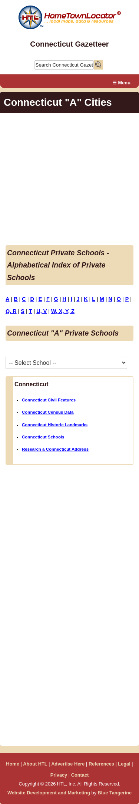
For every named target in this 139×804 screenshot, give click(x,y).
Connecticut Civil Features (49, 400)
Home (12, 764)
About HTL (35, 764)
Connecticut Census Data (48, 412)
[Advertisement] (69, 180)
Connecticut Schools (43, 437)
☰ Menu (121, 82)
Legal (124, 764)
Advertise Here (68, 764)
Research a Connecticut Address (55, 449)
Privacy (58, 775)
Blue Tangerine (115, 792)
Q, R (11, 311)
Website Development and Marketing (48, 792)
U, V (41, 311)
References (101, 764)
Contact (80, 775)
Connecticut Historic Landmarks (54, 425)
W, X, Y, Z (63, 311)
